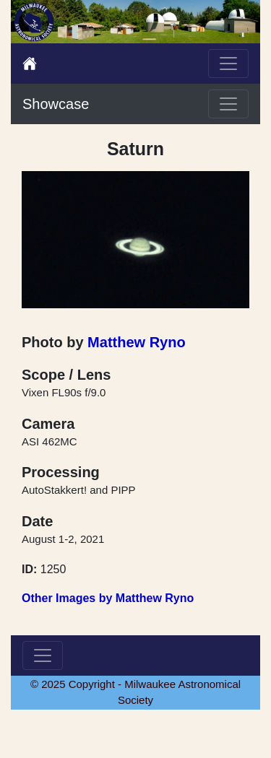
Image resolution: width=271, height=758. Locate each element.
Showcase (55, 104)
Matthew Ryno (136, 342)
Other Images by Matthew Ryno (108, 598)
